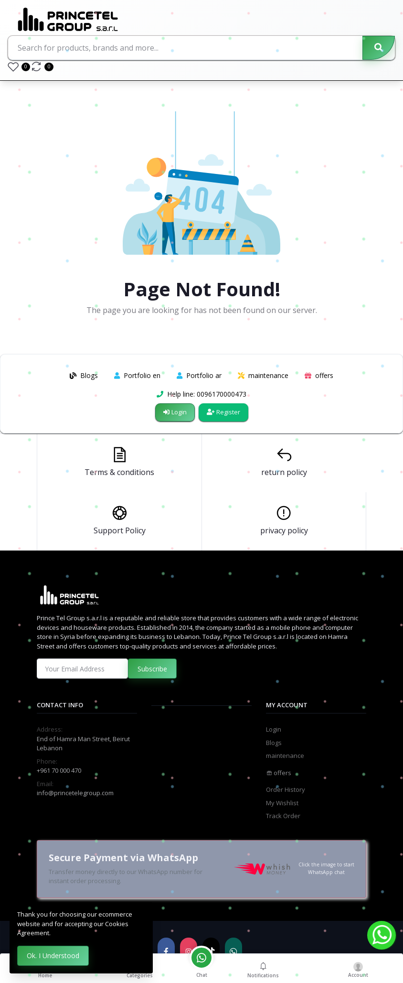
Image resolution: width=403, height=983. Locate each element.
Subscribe (152, 668)
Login (175, 412)
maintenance (285, 755)
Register (223, 412)
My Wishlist (282, 803)
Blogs (274, 742)
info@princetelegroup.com (75, 793)
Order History (285, 789)
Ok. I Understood (53, 955)
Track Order (283, 815)
